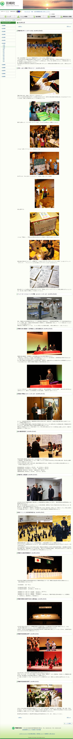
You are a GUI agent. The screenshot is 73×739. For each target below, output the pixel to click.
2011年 (3, 40)
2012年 (3, 37)
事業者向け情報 (66, 17)
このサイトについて (23, 733)
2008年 (3, 67)
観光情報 (36, 17)
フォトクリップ (8, 19)
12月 (4, 45)
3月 (3, 58)
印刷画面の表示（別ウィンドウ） (43, 11)
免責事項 (46, 733)
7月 (3, 52)
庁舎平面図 (38, 729)
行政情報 (51, 17)
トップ (7, 17)
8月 (3, 51)
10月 (4, 48)
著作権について (40, 733)
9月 (3, 49)
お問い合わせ (52, 733)
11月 (4, 46)
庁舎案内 (33, 729)
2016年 (3, 25)
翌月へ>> (69, 26)
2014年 (3, 31)
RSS (32, 11)
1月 (3, 61)
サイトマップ (27, 11)
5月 (3, 55)
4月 (3, 57)
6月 (3, 54)
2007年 (3, 70)
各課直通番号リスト (26, 729)
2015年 (3, 28)
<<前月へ (20, 26)
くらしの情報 (22, 17)
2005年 (3, 76)
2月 (3, 60)
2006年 (3, 73)
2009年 (3, 64)
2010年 (13, 19)
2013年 (3, 34)
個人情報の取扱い (32, 733)
